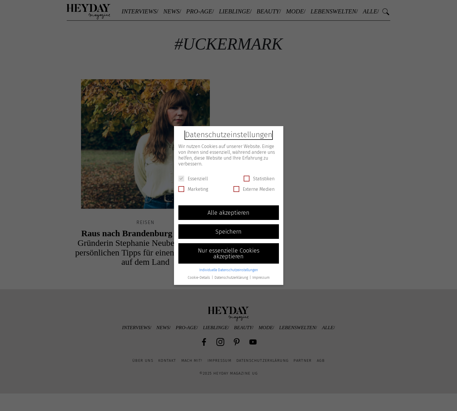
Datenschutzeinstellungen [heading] (228, 134)
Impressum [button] (261, 278)
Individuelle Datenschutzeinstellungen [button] (228, 270)
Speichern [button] (228, 231)
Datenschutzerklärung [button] (232, 278)
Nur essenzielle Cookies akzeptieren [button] (228, 253)
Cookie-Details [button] (199, 278)
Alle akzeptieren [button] (228, 212)
